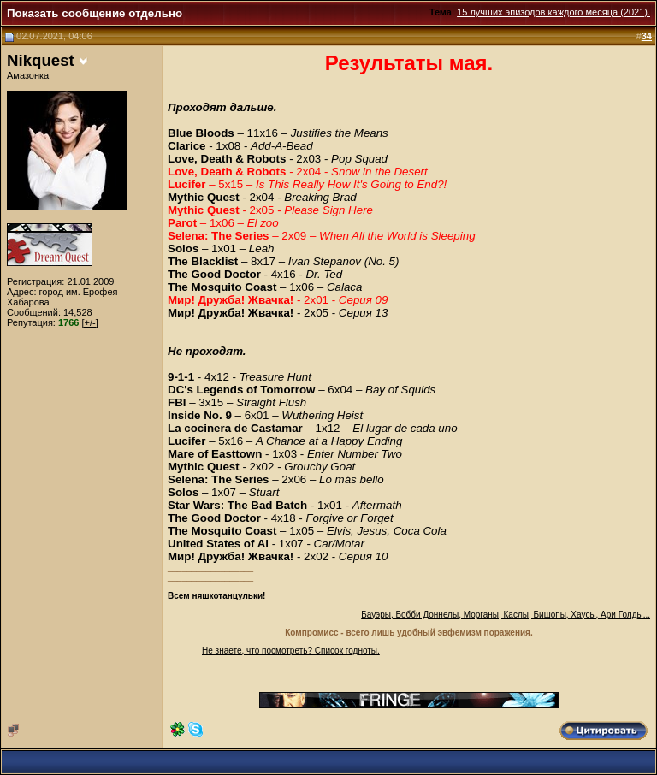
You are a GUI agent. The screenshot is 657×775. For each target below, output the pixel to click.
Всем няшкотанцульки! (216, 595)
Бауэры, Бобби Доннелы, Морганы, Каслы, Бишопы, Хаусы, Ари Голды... (505, 614)
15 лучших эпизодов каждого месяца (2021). (553, 12)
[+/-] (90, 322)
